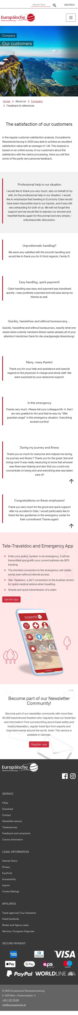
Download (7, 808)
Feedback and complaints (16, 833)
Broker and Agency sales (15, 925)
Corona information (12, 839)
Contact (6, 815)
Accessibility (9, 879)
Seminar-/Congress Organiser (18, 931)
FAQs (5, 802)
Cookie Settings (10, 891)
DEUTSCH (69, 4)
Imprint (6, 885)
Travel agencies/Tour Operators (19, 912)
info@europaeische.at (14, 1004)
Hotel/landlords (10, 918)
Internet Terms (9, 860)
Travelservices (9, 827)
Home (6, 101)
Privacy (6, 866)
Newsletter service (12, 821)
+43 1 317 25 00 (10, 1000)
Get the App (11, 599)
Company (37, 101)
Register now (39, 744)
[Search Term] (40, 5)
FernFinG (7, 873)
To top (71, 481)
